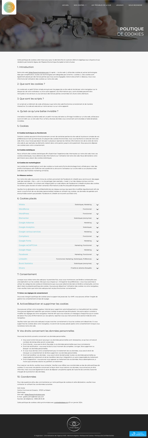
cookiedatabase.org (61, 402)
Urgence (119, 5)
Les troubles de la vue (101, 5)
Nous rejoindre (135, 5)
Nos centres (80, 5)
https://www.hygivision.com (39, 72)
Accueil (65, 5)
